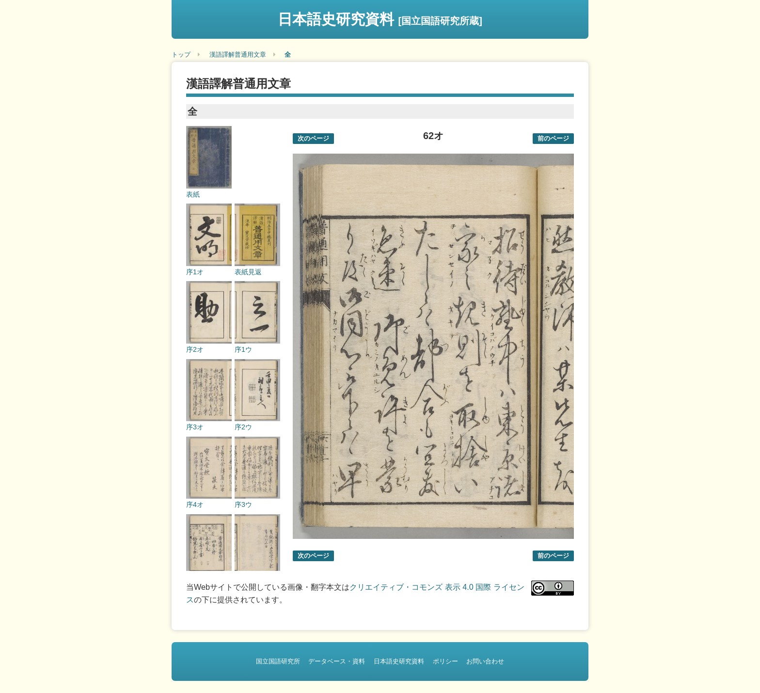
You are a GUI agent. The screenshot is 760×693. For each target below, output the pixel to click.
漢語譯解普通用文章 (237, 54)
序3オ (195, 427)
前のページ (553, 138)
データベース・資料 (336, 661)
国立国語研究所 (278, 661)
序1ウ (243, 349)
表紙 (193, 194)
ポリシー (445, 661)
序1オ (195, 272)
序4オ (195, 504)
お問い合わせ (485, 661)
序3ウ (243, 504)
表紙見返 (248, 272)
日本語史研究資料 (380, 19)
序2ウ (243, 427)
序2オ (195, 349)
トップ (181, 54)
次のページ (313, 138)
